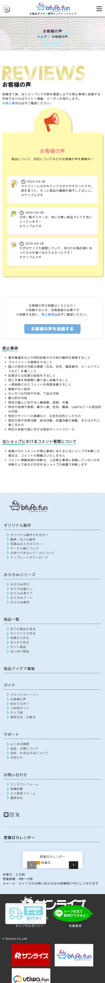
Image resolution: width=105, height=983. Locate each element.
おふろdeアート (20, 597)
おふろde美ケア (20, 593)
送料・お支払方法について (27, 753)
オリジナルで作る (21, 633)
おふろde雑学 (18, 602)
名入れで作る (18, 642)
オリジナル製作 (17, 525)
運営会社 (15, 798)
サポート (11, 734)
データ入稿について (23, 548)
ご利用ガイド (18, 708)
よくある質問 (18, 744)
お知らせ (15, 757)
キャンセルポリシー (29, 926)
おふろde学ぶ (18, 584)
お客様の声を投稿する (52, 328)
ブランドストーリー (23, 695)
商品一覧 (11, 619)
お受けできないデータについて (31, 553)
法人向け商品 (18, 651)
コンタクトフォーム (23, 784)
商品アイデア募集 (19, 668)
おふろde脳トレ (20, 588)
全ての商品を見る (21, 629)
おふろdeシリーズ (20, 574)
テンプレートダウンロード (27, 557)
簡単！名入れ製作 (21, 539)
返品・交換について (23, 748)
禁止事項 (11, 103)
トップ (42, 36)
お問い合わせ (15, 774)
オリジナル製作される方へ (27, 535)
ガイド (9, 685)
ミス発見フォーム (21, 793)
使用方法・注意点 (21, 717)
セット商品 (16, 647)
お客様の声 (16, 699)
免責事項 (75, 926)
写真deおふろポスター (24, 544)
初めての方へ (18, 704)
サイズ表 (15, 713)
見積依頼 (15, 789)
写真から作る (18, 638)
